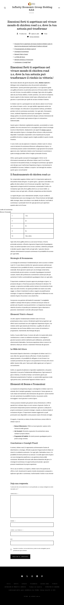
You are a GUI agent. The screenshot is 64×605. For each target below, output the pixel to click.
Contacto (24, 583)
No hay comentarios (34, 36)
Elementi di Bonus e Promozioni (23, 59)
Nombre (13, 521)
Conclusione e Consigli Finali (22, 62)
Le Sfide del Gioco (19, 57)
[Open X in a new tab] (27, 576)
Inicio (9, 583)
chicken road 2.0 (46, 130)
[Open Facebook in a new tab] (22, 576)
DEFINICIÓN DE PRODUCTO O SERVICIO (15, 587)
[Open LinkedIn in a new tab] (37, 576)
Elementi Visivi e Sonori (21, 54)
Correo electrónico (16, 530)
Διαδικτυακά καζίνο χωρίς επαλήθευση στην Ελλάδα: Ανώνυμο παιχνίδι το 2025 (32, 590)
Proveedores (33, 583)
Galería (16, 583)
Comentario (14, 493)
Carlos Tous (23, 33)
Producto (54, 583)
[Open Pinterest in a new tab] (42, 576)
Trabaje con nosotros (35, 587)
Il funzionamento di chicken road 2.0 (25, 49)
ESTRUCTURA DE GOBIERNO (52, 587)
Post (46, 33)
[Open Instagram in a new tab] (32, 576)
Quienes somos (45, 583)
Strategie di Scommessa (21, 51)
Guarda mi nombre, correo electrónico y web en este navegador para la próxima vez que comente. (31, 549)
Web (11, 539)
